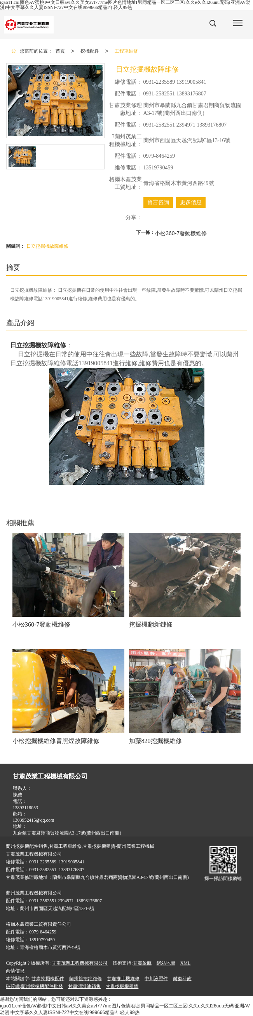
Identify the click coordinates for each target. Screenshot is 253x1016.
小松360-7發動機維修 (181, 233)
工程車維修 (126, 51)
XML (185, 963)
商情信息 (15, 971)
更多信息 (191, 202)
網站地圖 (166, 963)
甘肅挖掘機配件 (47, 978)
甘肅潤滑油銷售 (84, 986)
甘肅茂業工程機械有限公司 (80, 963)
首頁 (60, 51)
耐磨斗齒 (182, 978)
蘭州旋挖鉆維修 (85, 978)
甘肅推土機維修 (123, 978)
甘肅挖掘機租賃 (122, 986)
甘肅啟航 (142, 963)
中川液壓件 (156, 978)
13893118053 (25, 807)
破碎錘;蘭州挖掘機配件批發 (34, 986)
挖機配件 (89, 51)
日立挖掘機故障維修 (47, 246)
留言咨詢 (158, 202)
